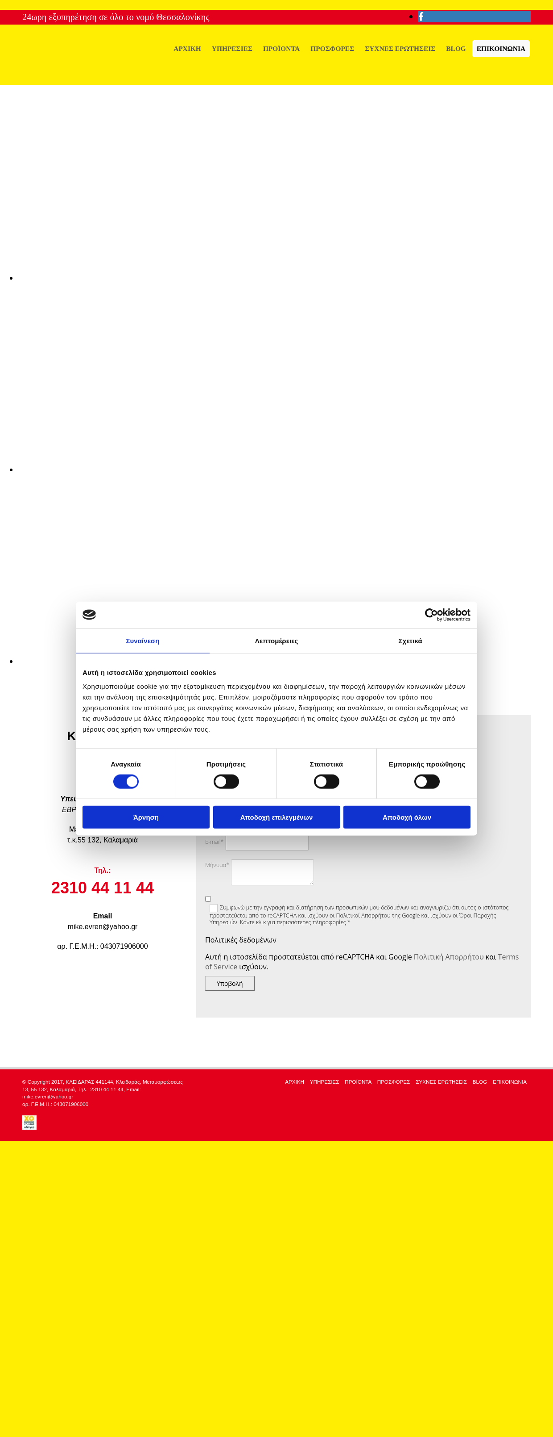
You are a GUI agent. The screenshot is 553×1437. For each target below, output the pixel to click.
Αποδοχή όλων (407, 817)
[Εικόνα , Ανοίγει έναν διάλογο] (285, 278)
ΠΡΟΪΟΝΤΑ (281, 48)
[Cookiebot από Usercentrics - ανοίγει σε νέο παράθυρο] (431, 614)
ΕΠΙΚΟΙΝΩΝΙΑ (501, 48)
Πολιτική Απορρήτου (449, 957)
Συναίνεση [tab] (142, 640)
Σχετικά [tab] (410, 640)
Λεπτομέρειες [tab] (276, 640)
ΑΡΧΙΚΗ (187, 48)
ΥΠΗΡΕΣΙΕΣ (232, 48)
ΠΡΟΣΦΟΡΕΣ (332, 48)
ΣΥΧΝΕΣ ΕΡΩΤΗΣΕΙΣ (400, 48)
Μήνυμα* (217, 865)
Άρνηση (146, 817)
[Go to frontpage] (89, 75)
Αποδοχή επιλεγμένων (276, 817)
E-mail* (214, 842)
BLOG (456, 48)
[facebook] (421, 16)
